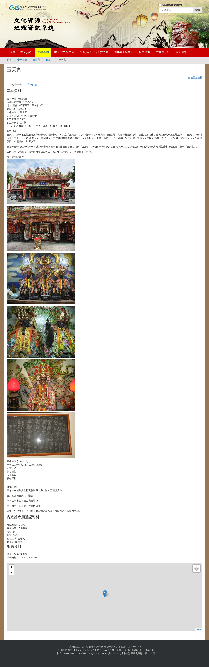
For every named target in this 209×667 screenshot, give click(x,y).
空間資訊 (85, 52)
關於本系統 (163, 52)
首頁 (12, 52)
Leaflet (198, 630)
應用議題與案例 (123, 52)
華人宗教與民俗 (64, 52)
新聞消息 (181, 52)
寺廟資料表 (16, 84)
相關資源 (144, 52)
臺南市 (36, 59)
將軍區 (49, 59)
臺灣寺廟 (43, 52)
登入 (154, 15)
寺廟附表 (32, 84)
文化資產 (26, 52)
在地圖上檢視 (195, 77)
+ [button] (11, 567)
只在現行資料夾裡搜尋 (172, 5)
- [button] (11, 572)
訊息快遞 (102, 52)
